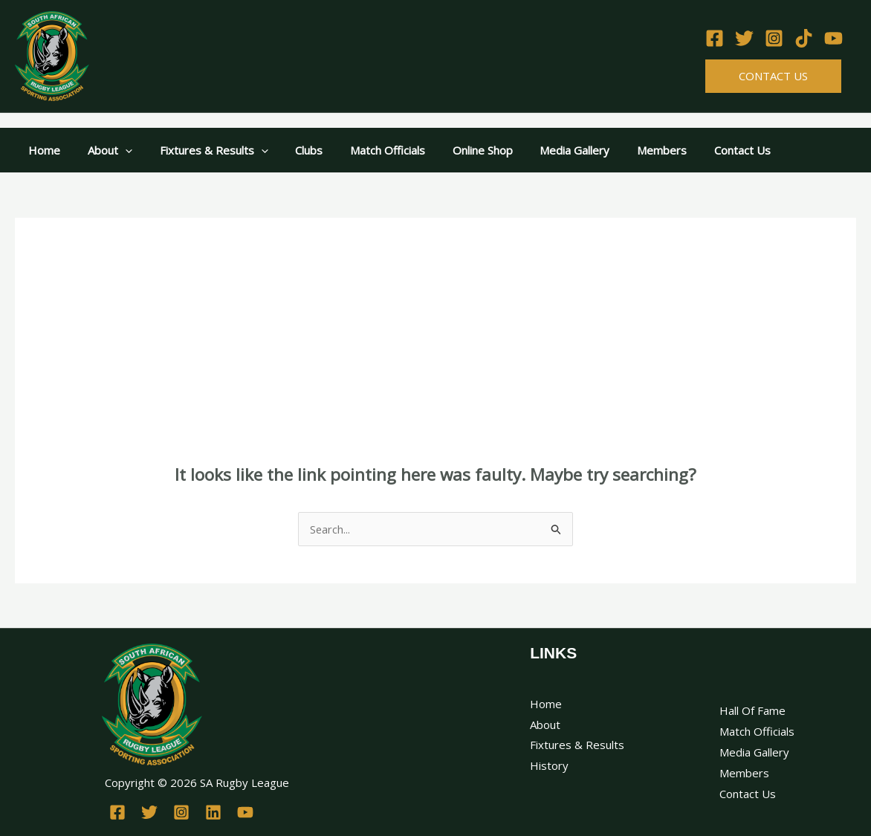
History (549, 765)
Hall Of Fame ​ (754, 710)
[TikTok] (803, 38)
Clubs (291, 150)
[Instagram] (774, 38)
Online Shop (455, 150)
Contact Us (773, 75)
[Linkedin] (213, 812)
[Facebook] (714, 38)
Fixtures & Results (201, 150)
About (102, 150)
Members (625, 150)
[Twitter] (744, 38)
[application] (118, 150)
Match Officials (365, 150)
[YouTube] (833, 38)
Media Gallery (542, 150)
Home (42, 150)
